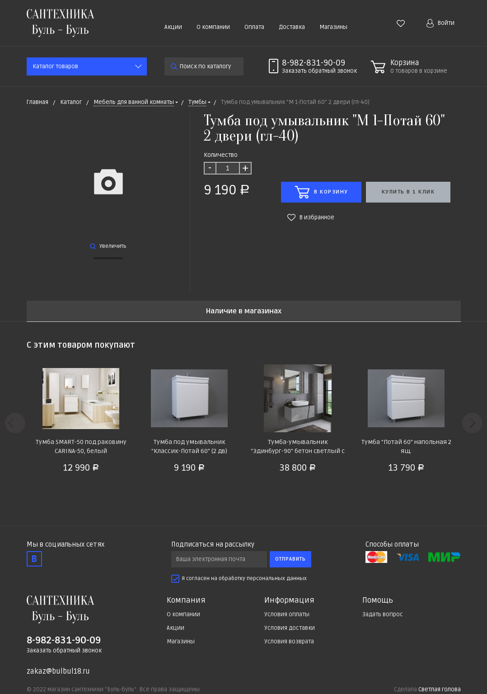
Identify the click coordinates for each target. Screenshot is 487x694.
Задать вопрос (382, 614)
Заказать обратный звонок (64, 650)
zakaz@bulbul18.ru (58, 671)
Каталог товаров (55, 66)
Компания (186, 600)
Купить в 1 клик (408, 192)
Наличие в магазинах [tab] (243, 311)
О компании (213, 27)
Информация (289, 600)
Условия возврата (289, 641)
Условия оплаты (286, 614)
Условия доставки (289, 628)
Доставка (292, 27)
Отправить (290, 559)
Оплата (254, 27)
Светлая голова (439, 689)
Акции (173, 27)
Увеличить (108, 246)
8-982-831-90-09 (313, 63)
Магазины (333, 27)
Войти (440, 23)
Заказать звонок (319, 71)
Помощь (377, 600)
